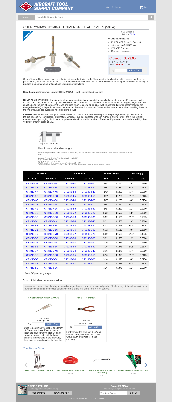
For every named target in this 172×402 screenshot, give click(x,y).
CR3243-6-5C (88, 255)
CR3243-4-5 (70, 196)
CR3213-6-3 (32, 247)
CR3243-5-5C (88, 225)
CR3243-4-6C (88, 200)
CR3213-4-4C (51, 192)
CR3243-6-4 (70, 251)
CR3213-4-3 (32, 188)
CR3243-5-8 (70, 238)
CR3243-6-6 (70, 259)
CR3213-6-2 (32, 242)
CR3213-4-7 (32, 204)
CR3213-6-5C (51, 255)
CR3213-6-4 (32, 251)
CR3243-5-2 (70, 213)
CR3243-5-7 (70, 234)
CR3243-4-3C (88, 188)
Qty (119, 70)
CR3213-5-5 (32, 225)
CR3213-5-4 (32, 221)
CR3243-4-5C (88, 196)
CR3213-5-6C (51, 230)
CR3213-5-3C (51, 217)
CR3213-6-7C (51, 263)
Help (107, 7)
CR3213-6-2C (51, 242)
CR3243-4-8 (70, 209)
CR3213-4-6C (51, 200)
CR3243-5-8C (88, 238)
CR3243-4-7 (70, 204)
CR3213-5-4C (51, 221)
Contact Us (116, 7)
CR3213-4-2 (32, 183)
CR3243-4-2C (88, 183)
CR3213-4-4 (32, 192)
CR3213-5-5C (51, 225)
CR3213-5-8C (51, 238)
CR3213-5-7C (51, 234)
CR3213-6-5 (32, 255)
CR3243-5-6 (70, 230)
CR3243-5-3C (88, 217)
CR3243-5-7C (88, 234)
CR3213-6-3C (51, 247)
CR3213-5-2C (51, 213)
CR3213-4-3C (51, 188)
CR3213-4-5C (51, 196)
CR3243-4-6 (70, 200)
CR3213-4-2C (51, 183)
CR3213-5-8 (32, 238)
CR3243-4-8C (88, 209)
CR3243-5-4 (70, 221)
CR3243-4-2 (70, 183)
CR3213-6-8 (32, 268)
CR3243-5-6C (88, 230)
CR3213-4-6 (32, 200)
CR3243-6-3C (88, 247)
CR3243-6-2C (88, 242)
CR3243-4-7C (88, 204)
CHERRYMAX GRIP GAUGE (43, 297)
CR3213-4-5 (32, 196)
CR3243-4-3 (70, 188)
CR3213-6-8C (51, 268)
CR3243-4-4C (88, 192)
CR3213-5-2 (32, 213)
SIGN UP (133, 393)
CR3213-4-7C (51, 204)
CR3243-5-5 (70, 225)
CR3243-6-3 (70, 247)
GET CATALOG (38, 393)
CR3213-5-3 (32, 217)
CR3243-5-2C (88, 213)
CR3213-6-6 (32, 259)
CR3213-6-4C (51, 251)
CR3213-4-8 (32, 209)
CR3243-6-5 (70, 255)
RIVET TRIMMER (86, 297)
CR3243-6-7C (88, 263)
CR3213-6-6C (51, 259)
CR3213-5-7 (32, 234)
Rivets (132, 34)
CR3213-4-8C (51, 209)
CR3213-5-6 (32, 230)
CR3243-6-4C (88, 251)
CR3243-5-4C (88, 221)
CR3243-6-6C (88, 259)
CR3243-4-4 (70, 192)
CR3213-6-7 (32, 263)
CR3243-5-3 (70, 217)
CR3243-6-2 (70, 242)
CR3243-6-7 (70, 263)
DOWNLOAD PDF (61, 393)
